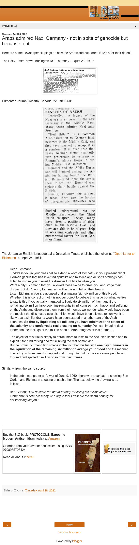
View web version (69, 532)
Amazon (54, 438)
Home (69, 524)
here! (30, 457)
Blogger (77, 541)
